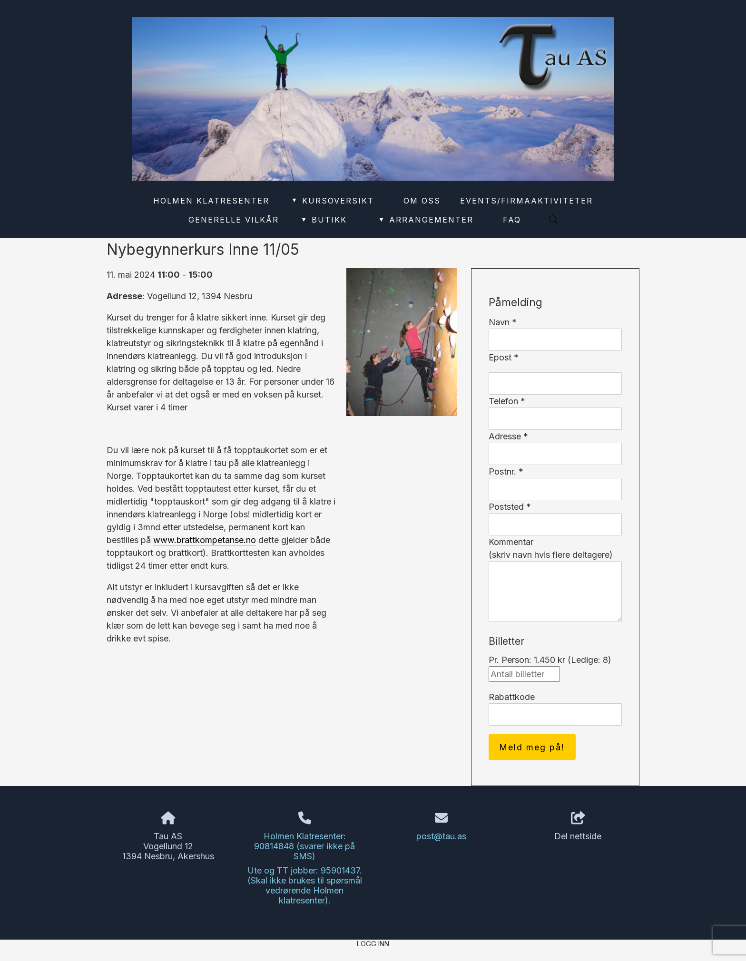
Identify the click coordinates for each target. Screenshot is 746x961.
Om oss (422, 200)
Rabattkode (512, 697)
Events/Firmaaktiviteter (526, 200)
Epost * (504, 357)
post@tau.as (441, 836)
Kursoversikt (332, 200)
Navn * (503, 322)
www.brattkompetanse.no (204, 540)
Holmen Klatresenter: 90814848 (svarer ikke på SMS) (304, 846)
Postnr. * (506, 471)
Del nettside (577, 826)
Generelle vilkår (233, 219)
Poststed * (510, 507)
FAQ (512, 219)
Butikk (323, 219)
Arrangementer (426, 219)
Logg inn (373, 944)
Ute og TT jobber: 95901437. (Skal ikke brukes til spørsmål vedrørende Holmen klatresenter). (304, 885)
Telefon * (507, 401)
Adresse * (508, 436)
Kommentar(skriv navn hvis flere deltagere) (551, 548)
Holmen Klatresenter (211, 200)
